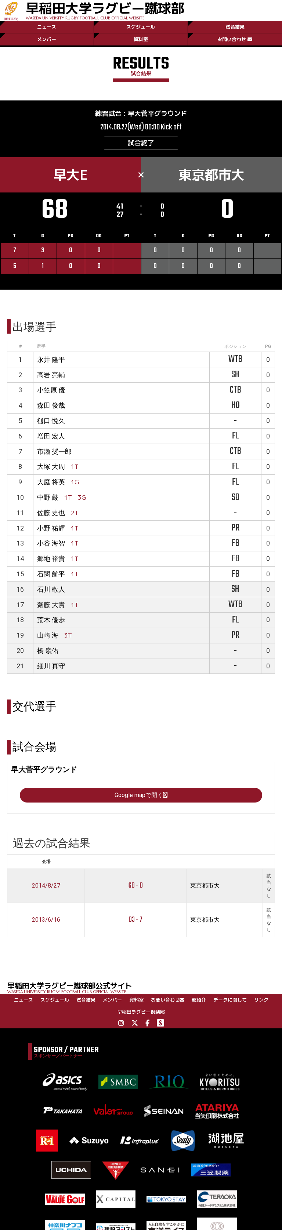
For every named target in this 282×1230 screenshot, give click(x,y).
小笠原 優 (51, 390)
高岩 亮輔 (51, 375)
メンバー (46, 39)
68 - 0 (136, 885)
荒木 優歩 (51, 620)
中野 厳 (47, 497)
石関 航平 (51, 574)
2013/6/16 (46, 919)
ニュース (46, 26)
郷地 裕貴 (51, 558)
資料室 (141, 39)
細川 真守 (51, 666)
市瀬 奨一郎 (54, 451)
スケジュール (140, 26)
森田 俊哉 (51, 405)
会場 (46, 861)
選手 (41, 346)
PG (268, 346)
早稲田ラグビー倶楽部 (141, 1012)
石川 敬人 (51, 589)
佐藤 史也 (51, 513)
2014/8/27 (46, 885)
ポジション (235, 346)
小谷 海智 (51, 543)
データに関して (230, 999)
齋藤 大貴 (51, 605)
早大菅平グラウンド (157, 113)
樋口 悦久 (51, 421)
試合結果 (235, 26)
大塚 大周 (51, 466)
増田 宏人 (51, 436)
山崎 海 (47, 635)
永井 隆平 (51, 359)
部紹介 (199, 999)
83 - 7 (135, 919)
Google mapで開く (141, 795)
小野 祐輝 (51, 528)
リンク (261, 999)
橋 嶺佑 (47, 650)
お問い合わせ (234, 39)
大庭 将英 (51, 482)
